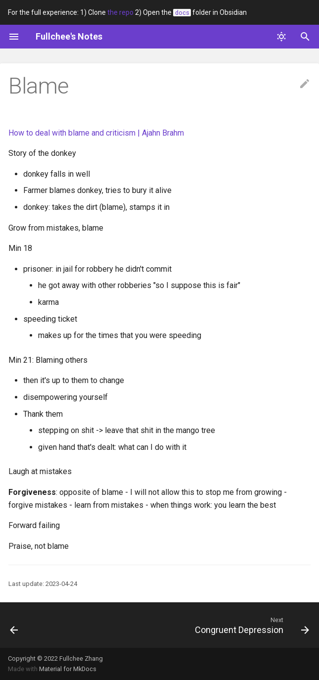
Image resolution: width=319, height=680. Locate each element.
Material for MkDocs (67, 669)
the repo (120, 12)
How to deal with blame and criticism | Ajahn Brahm (96, 133)
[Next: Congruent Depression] (250, 625)
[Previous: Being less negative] (14, 625)
